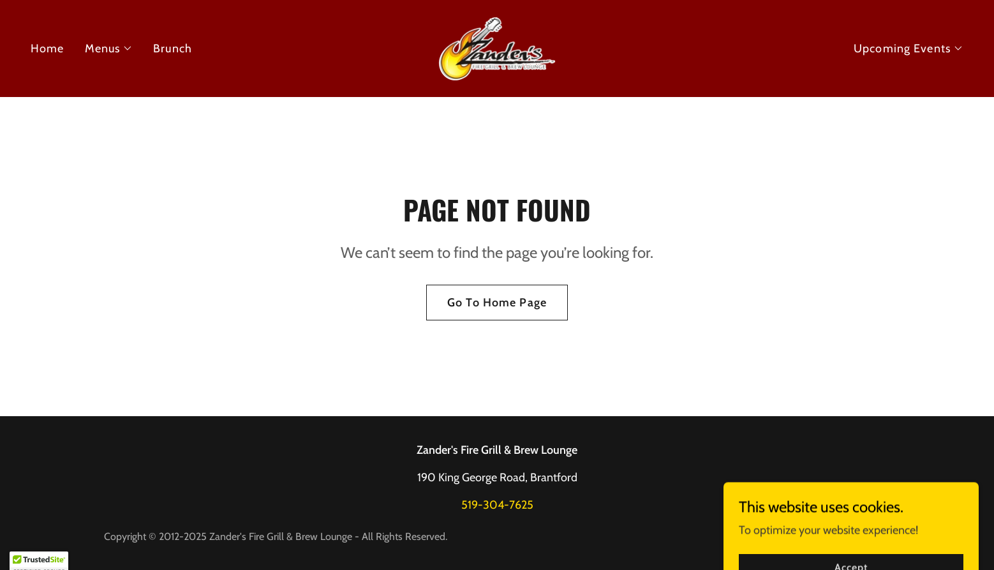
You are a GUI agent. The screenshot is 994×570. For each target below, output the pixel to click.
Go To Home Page (497, 303)
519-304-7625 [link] (497, 505)
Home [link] (47, 48)
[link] (497, 47)
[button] (109, 48)
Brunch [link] (172, 48)
